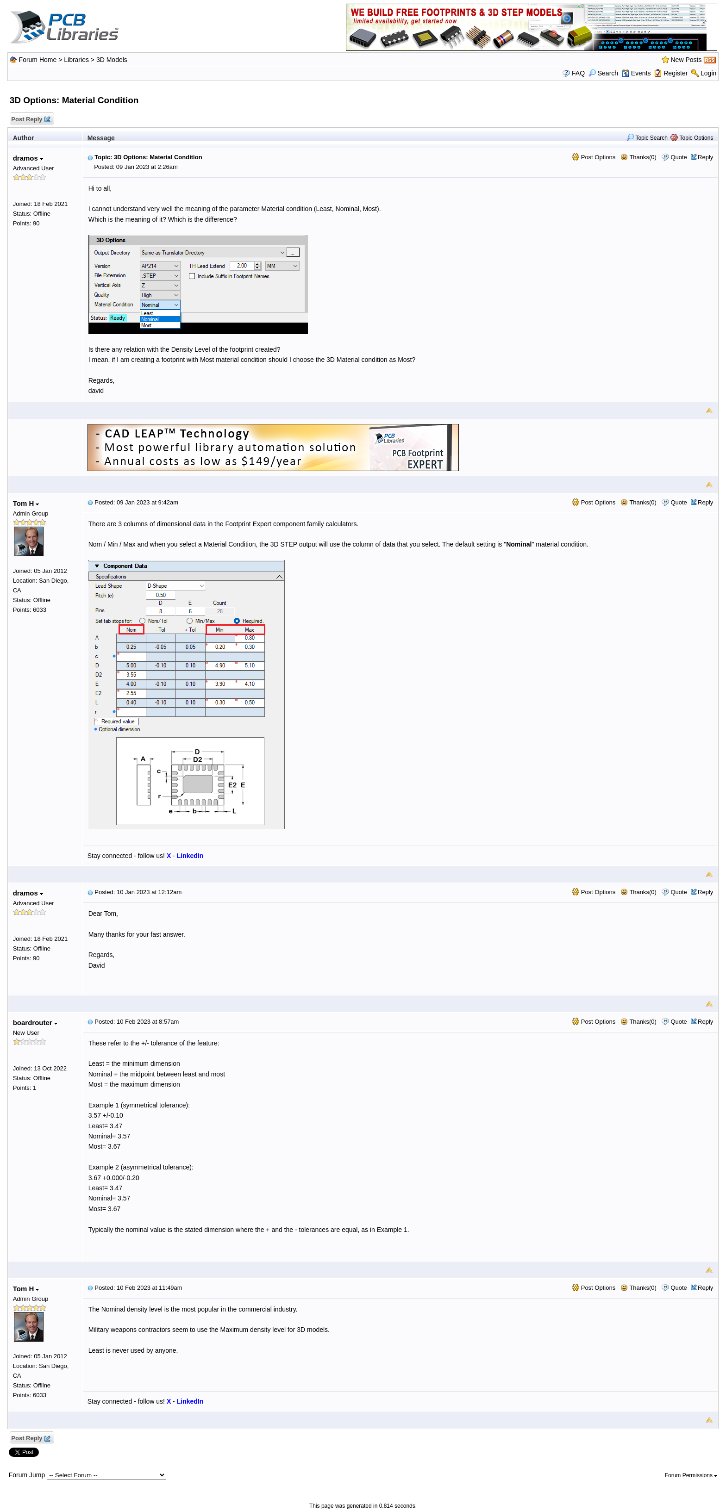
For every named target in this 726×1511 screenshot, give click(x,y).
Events (636, 73)
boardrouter (35, 1022)
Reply (705, 157)
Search (603, 73)
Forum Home (38, 59)
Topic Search (647, 138)
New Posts (686, 59)
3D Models (111, 59)
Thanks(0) (638, 157)
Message (101, 138)
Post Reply (30, 120)
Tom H (26, 503)
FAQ (578, 73)
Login (708, 73)
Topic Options (691, 138)
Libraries (76, 59)
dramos (28, 158)
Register (675, 73)
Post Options (593, 157)
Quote (678, 157)
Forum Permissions (691, 1475)
